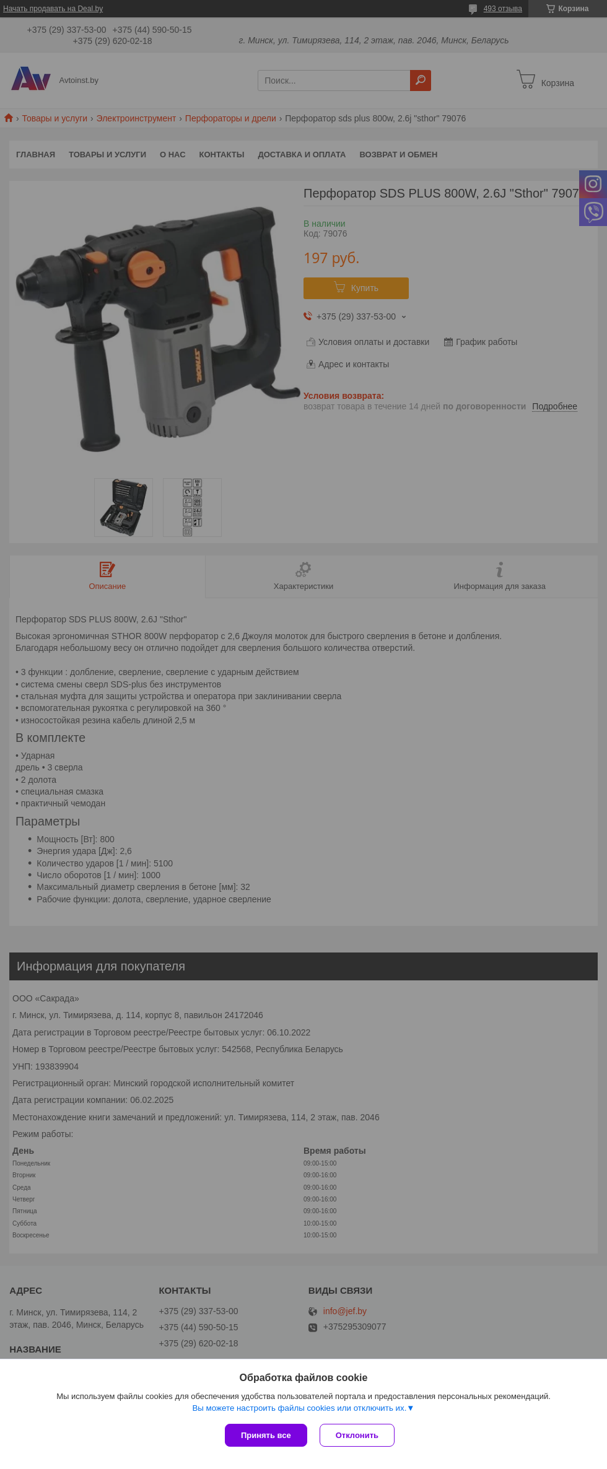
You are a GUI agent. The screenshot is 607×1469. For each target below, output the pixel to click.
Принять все (266, 1435)
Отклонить (357, 1435)
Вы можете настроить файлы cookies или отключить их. (299, 1408)
